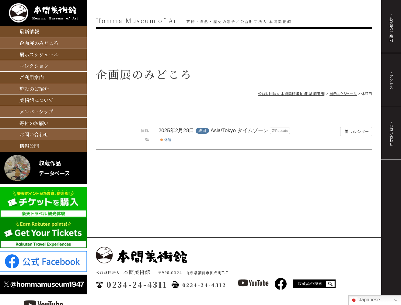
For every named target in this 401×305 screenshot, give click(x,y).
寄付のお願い (34, 123)
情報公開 (29, 145)
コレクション (34, 65)
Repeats (280, 130)
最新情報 (29, 31)
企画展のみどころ (38, 42)
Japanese (365, 300)
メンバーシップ (36, 111)
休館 (165, 140)
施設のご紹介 (34, 88)
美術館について (36, 100)
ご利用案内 (31, 77)
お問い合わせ (34, 134)
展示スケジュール (38, 54)
